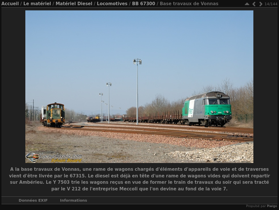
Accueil (10, 3)
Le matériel (37, 3)
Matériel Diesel (74, 3)
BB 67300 (143, 3)
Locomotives (112, 3)
